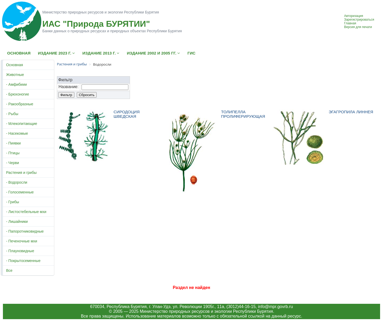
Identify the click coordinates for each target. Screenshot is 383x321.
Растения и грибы (21, 172)
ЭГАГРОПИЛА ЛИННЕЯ (351, 112)
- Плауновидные (20, 251)
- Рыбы (12, 114)
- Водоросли (16, 182)
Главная (350, 23)
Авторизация (353, 16)
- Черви (12, 163)
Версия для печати (358, 27)
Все (9, 270)
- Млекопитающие (21, 123)
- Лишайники (17, 221)
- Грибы (12, 202)
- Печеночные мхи (21, 241)
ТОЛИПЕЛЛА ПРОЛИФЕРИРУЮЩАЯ (243, 114)
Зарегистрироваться (359, 19)
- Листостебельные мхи (26, 212)
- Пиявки (13, 143)
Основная (14, 65)
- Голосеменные (20, 192)
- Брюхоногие (17, 94)
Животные (15, 75)
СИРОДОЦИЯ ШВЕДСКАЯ (126, 114)
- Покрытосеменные (23, 261)
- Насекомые (17, 133)
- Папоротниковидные (25, 231)
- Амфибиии (16, 84)
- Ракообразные (19, 104)
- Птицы (13, 153)
